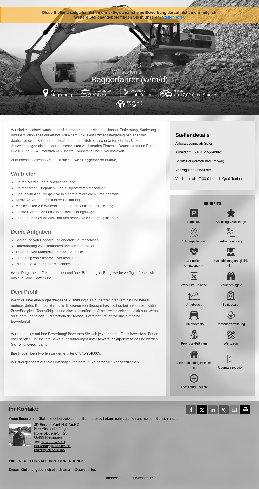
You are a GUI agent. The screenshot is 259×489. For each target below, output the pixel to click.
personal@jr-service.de (52, 446)
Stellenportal (174, 17)
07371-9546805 (87, 353)
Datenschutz (143, 478)
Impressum (115, 478)
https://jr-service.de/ (49, 450)
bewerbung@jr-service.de (118, 339)
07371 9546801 (53, 442)
